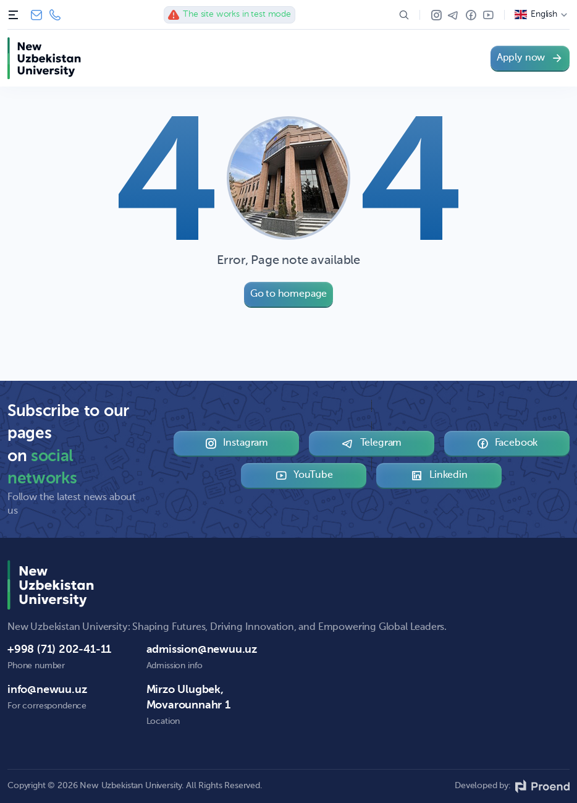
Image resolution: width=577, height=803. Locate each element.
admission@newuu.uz (201, 649)
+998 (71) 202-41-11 (55, 14)
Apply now (530, 58)
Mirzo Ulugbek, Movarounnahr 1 (188, 697)
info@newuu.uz (36, 14)
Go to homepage (288, 294)
